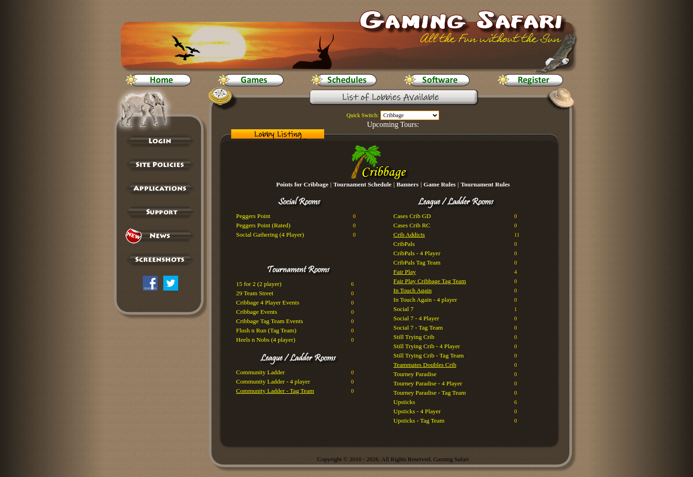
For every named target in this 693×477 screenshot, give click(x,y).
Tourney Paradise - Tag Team (429, 392)
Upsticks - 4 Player (417, 411)
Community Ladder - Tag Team (275, 390)
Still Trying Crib (413, 336)
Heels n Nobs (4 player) (265, 339)
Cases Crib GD (412, 215)
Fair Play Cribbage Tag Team (429, 281)
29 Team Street (254, 293)
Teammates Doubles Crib (424, 364)
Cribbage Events (256, 311)
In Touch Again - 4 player (425, 299)
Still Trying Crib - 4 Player (426, 346)
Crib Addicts (409, 234)
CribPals (404, 243)
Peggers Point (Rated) (263, 225)
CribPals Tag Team (416, 262)
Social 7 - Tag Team (418, 327)
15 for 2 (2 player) (259, 283)
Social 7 (403, 308)
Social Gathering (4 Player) (270, 234)
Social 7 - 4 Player (416, 318)
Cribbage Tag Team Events (269, 321)
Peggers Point (253, 215)
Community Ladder (260, 372)
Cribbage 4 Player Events (268, 302)
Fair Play (404, 271)
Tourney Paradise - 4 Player (427, 383)
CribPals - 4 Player (416, 253)
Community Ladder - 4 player (273, 381)
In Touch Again (412, 290)
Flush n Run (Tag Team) (266, 330)
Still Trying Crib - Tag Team (428, 355)
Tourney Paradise (415, 374)
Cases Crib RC (411, 225)
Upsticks (404, 401)
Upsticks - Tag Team (419, 420)
